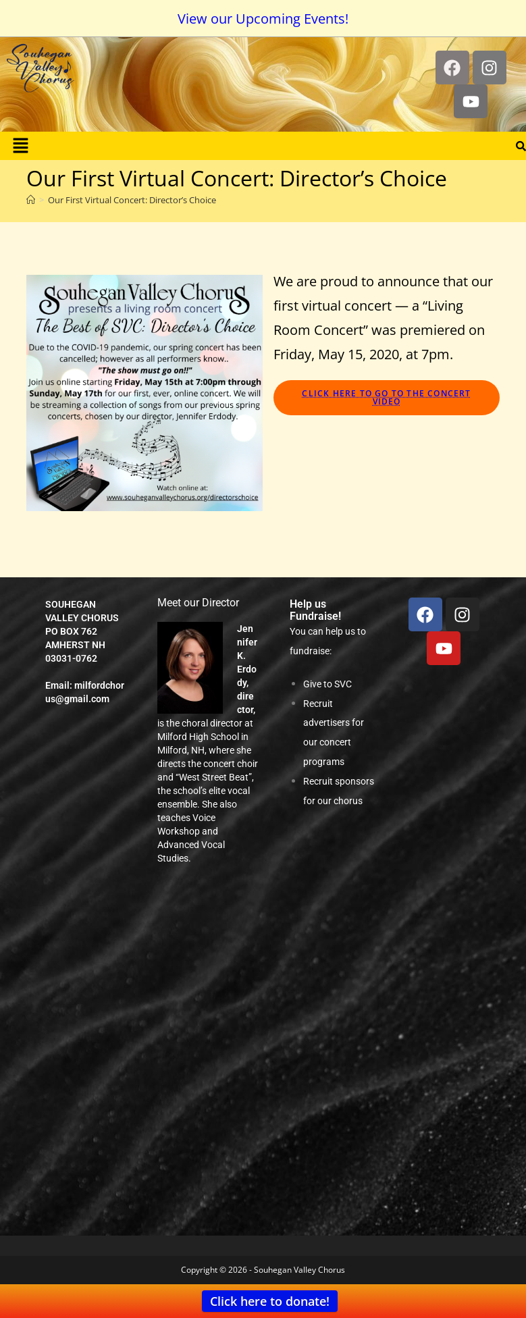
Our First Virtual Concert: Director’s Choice (132, 200)
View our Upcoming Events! (263, 18)
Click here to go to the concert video (386, 397)
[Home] (30, 200)
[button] (20, 146)
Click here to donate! (270, 1301)
